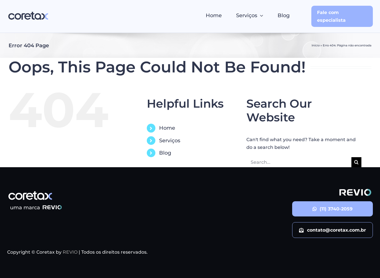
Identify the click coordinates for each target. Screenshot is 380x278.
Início (316, 45)
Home (167, 128)
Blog (165, 153)
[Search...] (299, 162)
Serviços (169, 140)
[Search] (356, 162)
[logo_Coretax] (28, 11)
